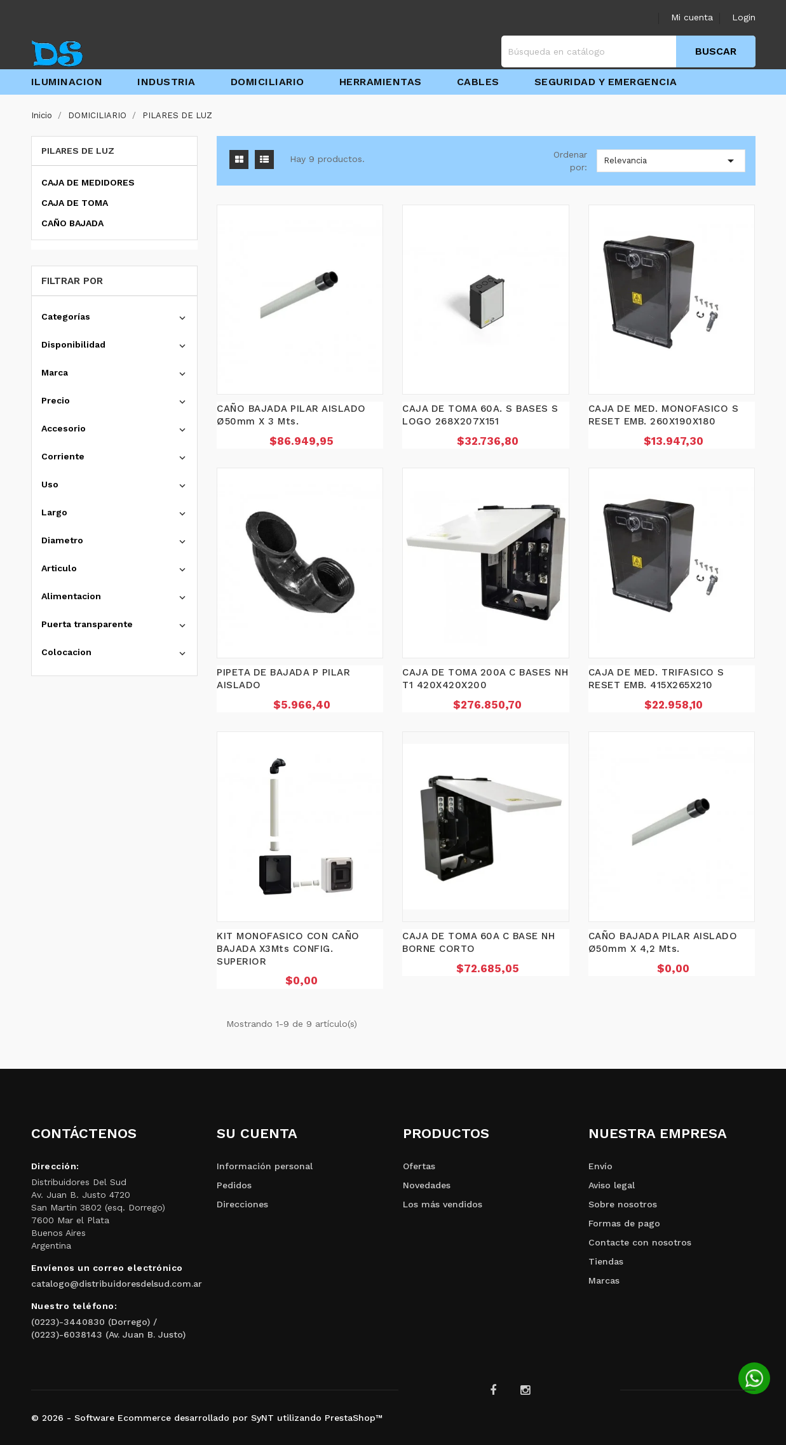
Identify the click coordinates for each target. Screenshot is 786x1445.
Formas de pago (624, 1223)
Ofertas (419, 1166)
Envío (600, 1166)
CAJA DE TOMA (74, 203)
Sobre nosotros (622, 1204)
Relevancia (671, 160)
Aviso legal (611, 1185)
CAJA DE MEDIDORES (88, 182)
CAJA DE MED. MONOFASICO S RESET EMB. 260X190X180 (663, 415)
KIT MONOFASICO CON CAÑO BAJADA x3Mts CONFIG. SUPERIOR (288, 948)
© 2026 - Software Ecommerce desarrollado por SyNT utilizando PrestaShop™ (207, 1418)
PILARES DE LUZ (77, 151)
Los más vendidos (442, 1204)
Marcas (604, 1280)
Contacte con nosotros (639, 1242)
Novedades (427, 1185)
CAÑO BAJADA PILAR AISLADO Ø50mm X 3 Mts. (291, 415)
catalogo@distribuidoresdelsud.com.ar (116, 1284)
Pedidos (234, 1185)
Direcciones (242, 1204)
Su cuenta (257, 1133)
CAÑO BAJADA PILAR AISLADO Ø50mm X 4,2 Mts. (663, 942)
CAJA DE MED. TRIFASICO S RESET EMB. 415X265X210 (656, 679)
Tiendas (605, 1261)
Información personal (265, 1166)
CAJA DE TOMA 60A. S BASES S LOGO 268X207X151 (480, 415)
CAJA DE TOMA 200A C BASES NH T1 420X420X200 (485, 679)
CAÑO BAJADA (72, 223)
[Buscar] (628, 51)
